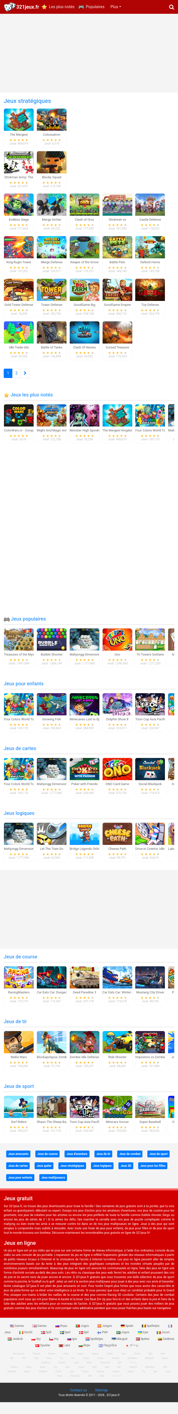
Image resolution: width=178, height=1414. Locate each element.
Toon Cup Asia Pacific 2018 (155, 726)
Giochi (26, 1339)
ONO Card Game (117, 791)
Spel (65, 1339)
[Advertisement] (89, 53)
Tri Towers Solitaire (150, 662)
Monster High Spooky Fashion (91, 438)
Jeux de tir (15, 1029)
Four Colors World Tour (151, 438)
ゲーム (132, 1352)
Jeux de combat (129, 1161)
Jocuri (163, 1339)
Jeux (123, 1361)
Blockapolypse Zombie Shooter (59, 1064)
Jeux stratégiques (72, 1173)
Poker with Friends (84, 791)
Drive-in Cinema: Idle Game (154, 856)
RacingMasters (19, 1000)
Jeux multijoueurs (53, 1185)
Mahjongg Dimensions (86, 662)
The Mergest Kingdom (118, 438)
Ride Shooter (117, 1064)
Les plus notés (61, 6)
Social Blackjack (150, 791)
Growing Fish (51, 726)
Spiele (127, 1333)
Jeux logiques (19, 820)
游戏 (102, 1383)
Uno (117, 662)
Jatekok (15, 1346)
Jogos (82, 1333)
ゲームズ (116, 1383)
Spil (84, 1339)
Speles (143, 1346)
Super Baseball (150, 1129)
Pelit (103, 1339)
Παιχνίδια (108, 1352)
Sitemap (101, 1397)
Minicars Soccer (117, 1129)
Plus (114, 6)
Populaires (95, 6)
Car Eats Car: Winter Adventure (124, 1000)
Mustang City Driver (150, 1000)
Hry (54, 1346)
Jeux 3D (125, 1173)
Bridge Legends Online (86, 856)
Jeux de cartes (20, 756)
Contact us (78, 1397)
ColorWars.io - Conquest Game (26, 438)
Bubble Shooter (52, 662)
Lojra (65, 1352)
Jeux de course (20, 964)
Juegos (104, 1333)
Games (17, 1333)
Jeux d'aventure (77, 1161)
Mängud (120, 1346)
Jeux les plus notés (28, 402)
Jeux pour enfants (24, 691)
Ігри (143, 1339)
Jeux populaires (25, 626)
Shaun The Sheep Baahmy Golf (59, 1129)
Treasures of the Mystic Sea (24, 662)
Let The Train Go (51, 856)
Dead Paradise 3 (84, 1000)
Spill (46, 1339)
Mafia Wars (19, 1064)
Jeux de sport (19, 1094)
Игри (85, 1352)
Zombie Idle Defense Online (89, 1064)
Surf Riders (19, 1129)
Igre (72, 1346)
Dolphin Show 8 (117, 726)
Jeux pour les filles (152, 1173)
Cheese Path (117, 856)
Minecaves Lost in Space (87, 726)
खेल (89, 1383)
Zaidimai (43, 1379)
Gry (36, 1346)
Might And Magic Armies (54, 438)
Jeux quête (44, 1173)
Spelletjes (151, 1333)
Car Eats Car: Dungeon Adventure (60, 1000)
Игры (61, 1333)
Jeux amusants (18, 1161)
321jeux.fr (27, 7)
